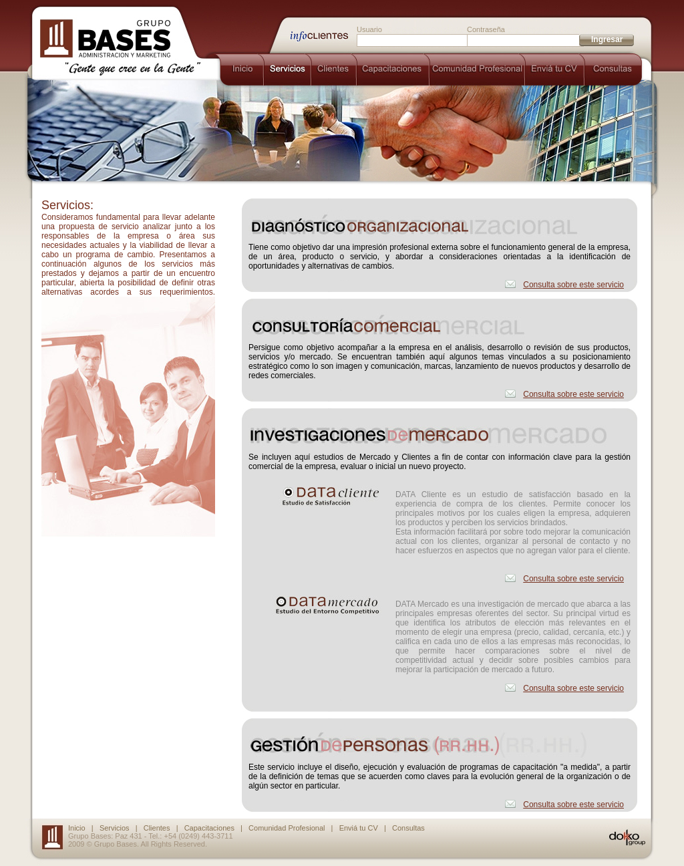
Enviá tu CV (358, 828)
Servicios (115, 828)
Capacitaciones (209, 828)
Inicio (77, 828)
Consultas (408, 828)
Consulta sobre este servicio (573, 284)
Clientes (157, 828)
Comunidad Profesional (286, 828)
